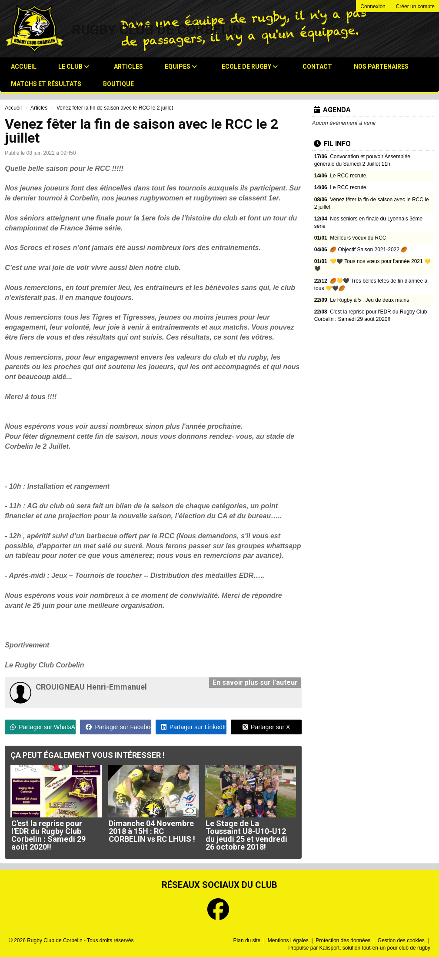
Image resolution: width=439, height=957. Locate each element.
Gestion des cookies (402, 940)
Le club (73, 66)
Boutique (118, 83)
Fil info (332, 144)
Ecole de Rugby (250, 66)
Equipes (181, 66)
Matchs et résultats (46, 83)
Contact (317, 66)
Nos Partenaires (381, 66)
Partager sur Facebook (118, 727)
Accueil (24, 66)
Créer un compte (415, 6)
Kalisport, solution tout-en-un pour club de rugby (375, 948)
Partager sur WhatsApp (43, 727)
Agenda (332, 110)
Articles (128, 66)
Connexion (372, 6)
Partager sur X (266, 727)
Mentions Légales (289, 940)
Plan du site (247, 940)
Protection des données (344, 940)
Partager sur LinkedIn (193, 727)
